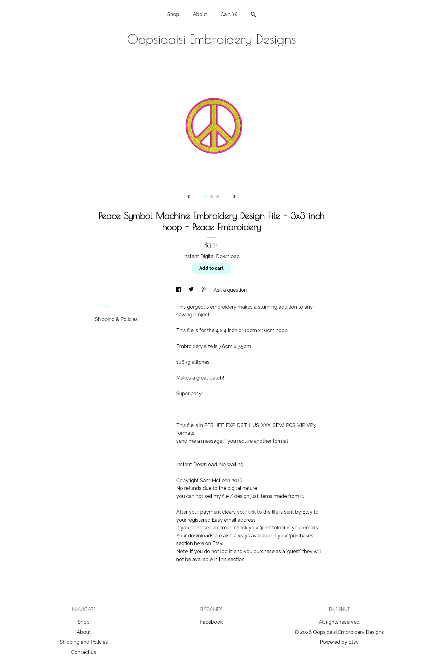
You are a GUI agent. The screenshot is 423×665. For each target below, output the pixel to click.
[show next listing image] (234, 197)
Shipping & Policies (116, 319)
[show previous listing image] (188, 197)
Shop (173, 14)
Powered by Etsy (339, 642)
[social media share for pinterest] (204, 290)
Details (105, 306)
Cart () (229, 14)
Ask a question (230, 290)
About (200, 14)
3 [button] (217, 196)
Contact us (83, 652)
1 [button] (205, 196)
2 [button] (211, 196)
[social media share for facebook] (179, 290)
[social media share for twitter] (192, 290)
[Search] (253, 15)
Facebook (211, 622)
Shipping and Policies (84, 642)
